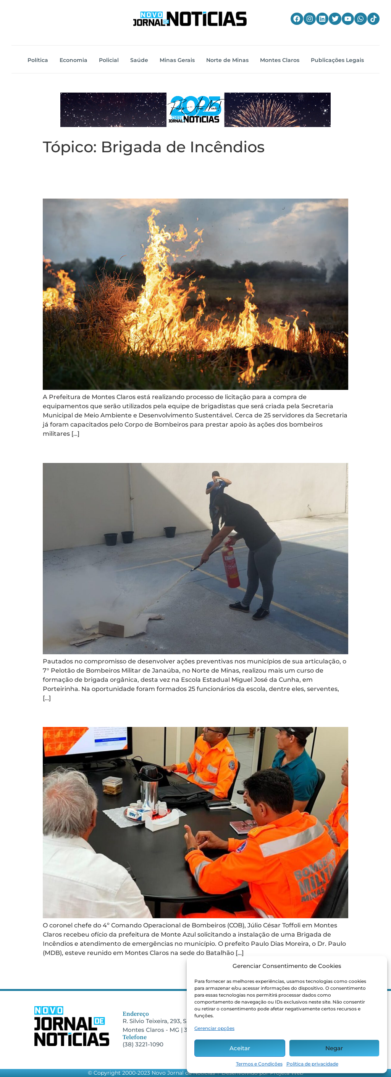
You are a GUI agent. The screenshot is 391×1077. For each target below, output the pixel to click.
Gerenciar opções (214, 1028)
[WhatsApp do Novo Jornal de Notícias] (360, 19)
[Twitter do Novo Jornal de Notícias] (335, 19)
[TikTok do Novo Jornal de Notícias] (373, 19)
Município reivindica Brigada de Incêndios (180, 713)
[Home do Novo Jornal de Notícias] (189, 18)
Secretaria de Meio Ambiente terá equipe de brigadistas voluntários (187, 177)
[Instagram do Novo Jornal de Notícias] (310, 19)
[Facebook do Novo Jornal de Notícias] (297, 19)
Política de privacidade (312, 1064)
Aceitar (239, 1048)
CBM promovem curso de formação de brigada (195, 448)
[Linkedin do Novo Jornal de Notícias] (322, 19)
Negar (334, 1048)
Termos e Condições (259, 1064)
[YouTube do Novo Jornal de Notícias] (348, 19)
